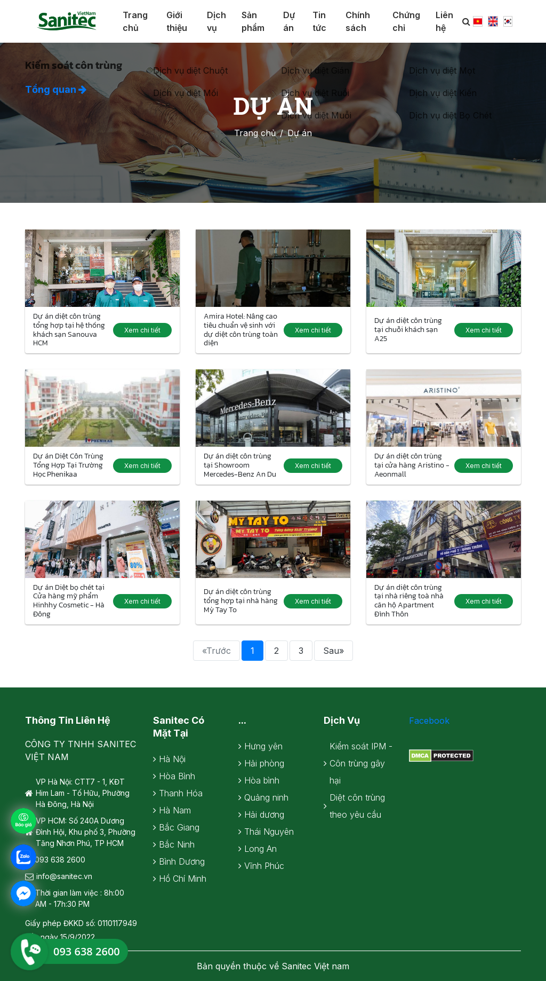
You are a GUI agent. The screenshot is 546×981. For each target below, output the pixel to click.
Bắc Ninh (177, 844)
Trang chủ (135, 21)
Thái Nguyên (269, 831)
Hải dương (264, 814)
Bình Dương (182, 861)
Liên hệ (444, 21)
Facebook (429, 720)
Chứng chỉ (406, 21)
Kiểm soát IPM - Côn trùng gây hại (361, 763)
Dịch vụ (216, 21)
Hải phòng (264, 763)
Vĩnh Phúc (264, 865)
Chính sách (358, 21)
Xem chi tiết (142, 330)
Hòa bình (261, 780)
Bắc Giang (179, 827)
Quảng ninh (266, 797)
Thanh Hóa (181, 793)
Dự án (289, 21)
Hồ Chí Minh (182, 878)
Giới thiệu (176, 21)
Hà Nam (175, 810)
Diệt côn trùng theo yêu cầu (357, 806)
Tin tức (319, 21)
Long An (260, 848)
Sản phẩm (253, 21)
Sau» (333, 650)
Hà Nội (172, 759)
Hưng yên (263, 746)
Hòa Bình (177, 776)
